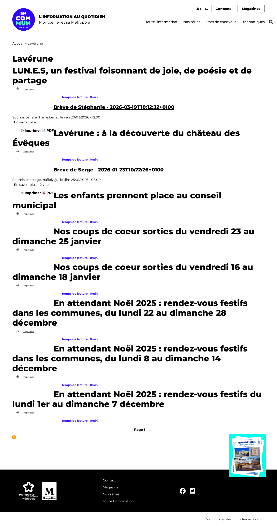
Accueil (18, 43)
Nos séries (191, 22)
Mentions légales (218, 519)
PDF (50, 130)
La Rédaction (248, 519)
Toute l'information (161, 22)
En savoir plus (25, 122)
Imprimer (28, 89)
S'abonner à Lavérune (14, 437)
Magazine (111, 487)
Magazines (251, 9)
